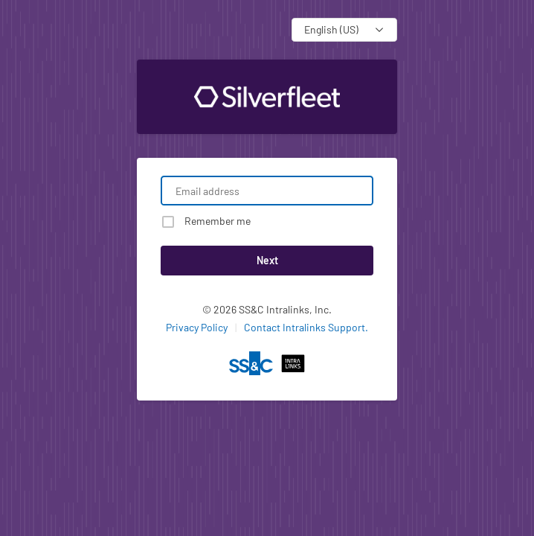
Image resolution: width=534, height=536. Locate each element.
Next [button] (267, 260)
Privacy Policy (197, 327)
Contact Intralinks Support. (306, 327)
